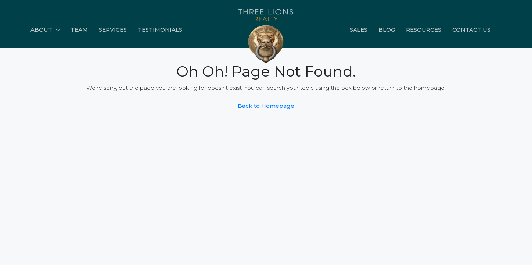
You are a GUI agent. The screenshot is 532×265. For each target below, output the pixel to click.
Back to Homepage (266, 105)
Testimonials (160, 29)
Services (113, 29)
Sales (358, 29)
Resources (423, 29)
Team (79, 29)
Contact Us (471, 29)
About (41, 29)
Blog (386, 29)
